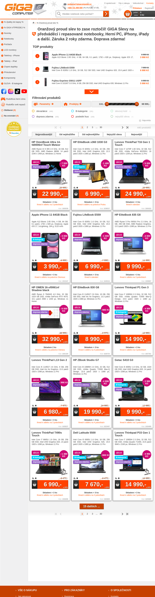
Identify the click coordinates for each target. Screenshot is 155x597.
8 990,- (97, 339)
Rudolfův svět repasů (15, 104)
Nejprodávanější (43, 134)
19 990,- (96, 412)
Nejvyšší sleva (114, 134)
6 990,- (97, 194)
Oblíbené (8, 110)
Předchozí (60, 127)
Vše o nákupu (124, 3)
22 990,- (55, 194)
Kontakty (150, 3)
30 (101, 127)
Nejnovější (136, 134)
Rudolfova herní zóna (15, 99)
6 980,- (56, 412)
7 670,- (97, 484)
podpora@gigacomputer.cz (79, 4)
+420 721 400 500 (75, 8)
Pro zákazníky (74, 590)
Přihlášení (137, 8)
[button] (91, 91)
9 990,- (139, 266)
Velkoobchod (138, 3)
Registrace (149, 8)
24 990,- (138, 194)
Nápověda (146, 120)
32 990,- (55, 339)
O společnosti (109, 3)
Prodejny (75, 104)
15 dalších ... (91, 506)
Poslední (127, 127)
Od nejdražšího (67, 134)
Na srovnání (10, 116)
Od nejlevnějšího (90, 134)
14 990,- (138, 339)
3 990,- (56, 266)
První (56, 127)
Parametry (46, 104)
